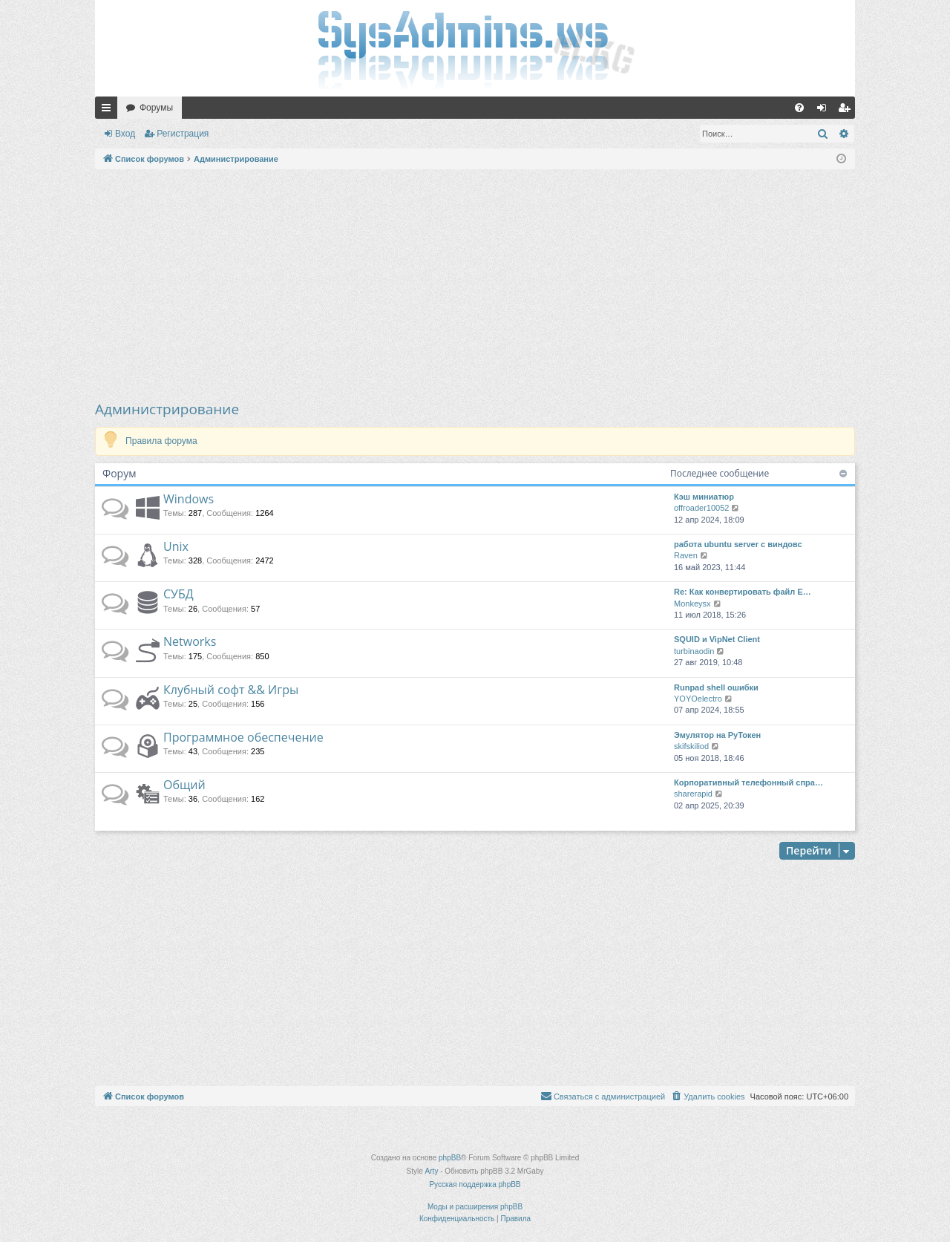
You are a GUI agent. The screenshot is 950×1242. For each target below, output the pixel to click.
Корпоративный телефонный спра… (748, 782)
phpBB (450, 1158)
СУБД (178, 594)
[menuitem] (799, 108)
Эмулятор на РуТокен (717, 735)
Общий (184, 785)
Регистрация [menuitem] (847, 110)
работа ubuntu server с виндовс (738, 544)
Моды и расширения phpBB (475, 1207)
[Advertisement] (475, 284)
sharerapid (693, 793)
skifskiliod (691, 746)
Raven (686, 555)
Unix (176, 546)
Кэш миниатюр (704, 496)
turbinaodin (694, 651)
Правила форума (161, 441)
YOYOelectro (698, 698)
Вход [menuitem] (825, 110)
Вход (125, 133)
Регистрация (183, 133)
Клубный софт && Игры (230, 690)
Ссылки (109, 110)
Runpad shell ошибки (716, 687)
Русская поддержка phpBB (474, 1184)
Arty (432, 1171)
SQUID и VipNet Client (717, 639)
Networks (189, 641)
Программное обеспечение (243, 737)
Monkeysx (692, 603)
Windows (188, 499)
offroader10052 (701, 507)
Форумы (156, 107)
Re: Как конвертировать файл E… (742, 591)
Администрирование (167, 409)
